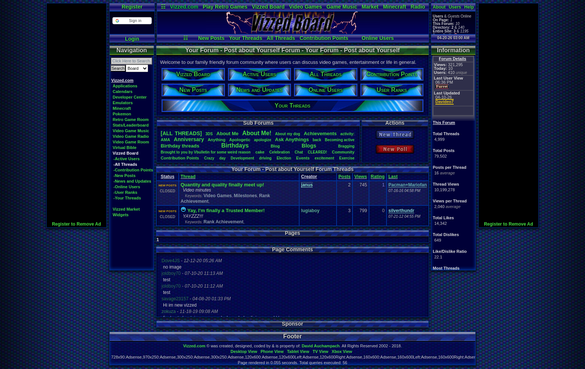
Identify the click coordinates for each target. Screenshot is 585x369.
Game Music (341, 7)
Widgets (121, 215)
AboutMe (227, 133)
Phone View (272, 351)
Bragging (346, 146)
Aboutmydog (287, 134)
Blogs (309, 146)
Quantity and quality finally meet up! (222, 184)
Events (303, 158)
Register (132, 7)
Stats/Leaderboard (131, 125)
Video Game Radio (131, 136)
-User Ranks (125, 192)
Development (242, 158)
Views (360, 176)
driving (265, 158)
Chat (299, 152)
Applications (125, 86)
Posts (344, 176)
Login (132, 39)
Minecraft (394, 7)
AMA (165, 139)
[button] (131, 20)
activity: (347, 134)
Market (370, 7)
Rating (378, 176)
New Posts (211, 38)
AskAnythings (292, 139)
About (439, 7)
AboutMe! (256, 133)
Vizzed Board (268, 7)
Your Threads (245, 38)
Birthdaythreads (180, 146)
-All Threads (125, 164)
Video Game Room (131, 142)
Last (393, 176)
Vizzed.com (184, 7)
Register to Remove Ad (76, 224)
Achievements (320, 133)
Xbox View (342, 351)
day (222, 158)
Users (455, 7)
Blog (274, 146)
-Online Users (126, 186)
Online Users (378, 38)
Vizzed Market (126, 209)
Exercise (346, 158)
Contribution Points (324, 38)
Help (469, 7)
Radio (418, 7)
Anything (217, 139)
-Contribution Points (133, 170)
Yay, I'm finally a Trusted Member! (226, 210)
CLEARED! (317, 152)
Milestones (245, 195)
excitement (324, 158)
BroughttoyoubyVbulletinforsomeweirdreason (206, 152)
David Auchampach (321, 346)
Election (283, 158)
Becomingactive (339, 140)
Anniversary (189, 139)
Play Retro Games (225, 7)
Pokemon (122, 114)
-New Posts (124, 175)
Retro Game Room (131, 119)
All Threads (281, 38)
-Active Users (126, 158)
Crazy (209, 158)
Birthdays (235, 145)
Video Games (305, 7)
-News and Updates (132, 181)
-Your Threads (127, 198)
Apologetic (239, 139)
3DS (209, 134)
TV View (320, 351)
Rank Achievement (223, 221)
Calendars (122, 91)
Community (343, 152)
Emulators (123, 102)
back (317, 140)
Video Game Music (131, 130)
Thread (188, 176)
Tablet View (298, 351)
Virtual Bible (125, 147)
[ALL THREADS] (181, 133)
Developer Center (130, 97)
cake (259, 152)
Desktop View (244, 351)
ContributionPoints (180, 158)
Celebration (279, 152)
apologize (262, 140)
